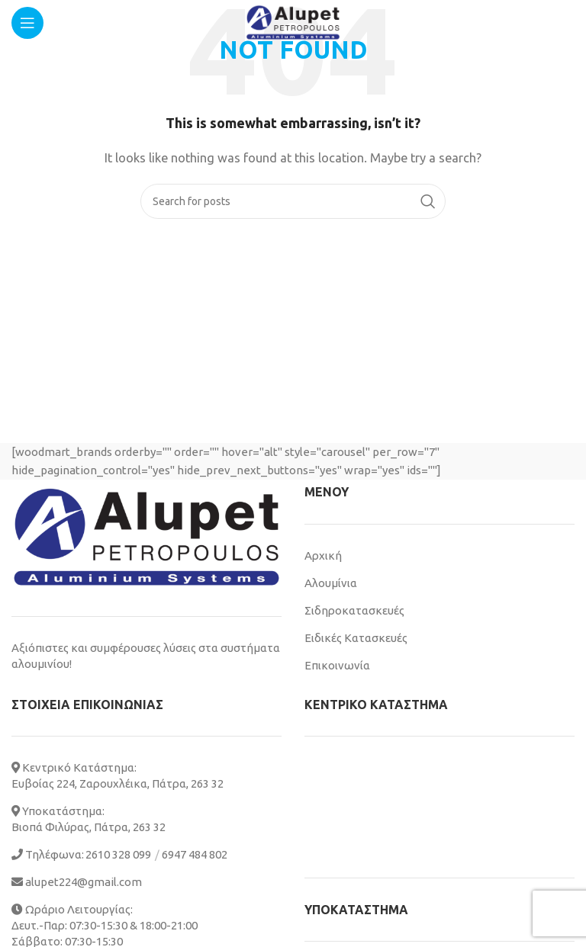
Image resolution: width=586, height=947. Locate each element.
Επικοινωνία (337, 665)
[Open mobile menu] (27, 23)
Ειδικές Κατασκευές (355, 637)
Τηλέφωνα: (47, 854)
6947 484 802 (194, 854)
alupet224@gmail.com (76, 881)
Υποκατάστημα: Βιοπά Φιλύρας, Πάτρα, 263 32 (88, 818)
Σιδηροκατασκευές (354, 610)
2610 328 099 (118, 854)
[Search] (293, 201)
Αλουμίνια (330, 582)
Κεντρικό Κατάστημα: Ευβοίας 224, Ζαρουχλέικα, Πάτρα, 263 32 (117, 775)
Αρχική (323, 555)
